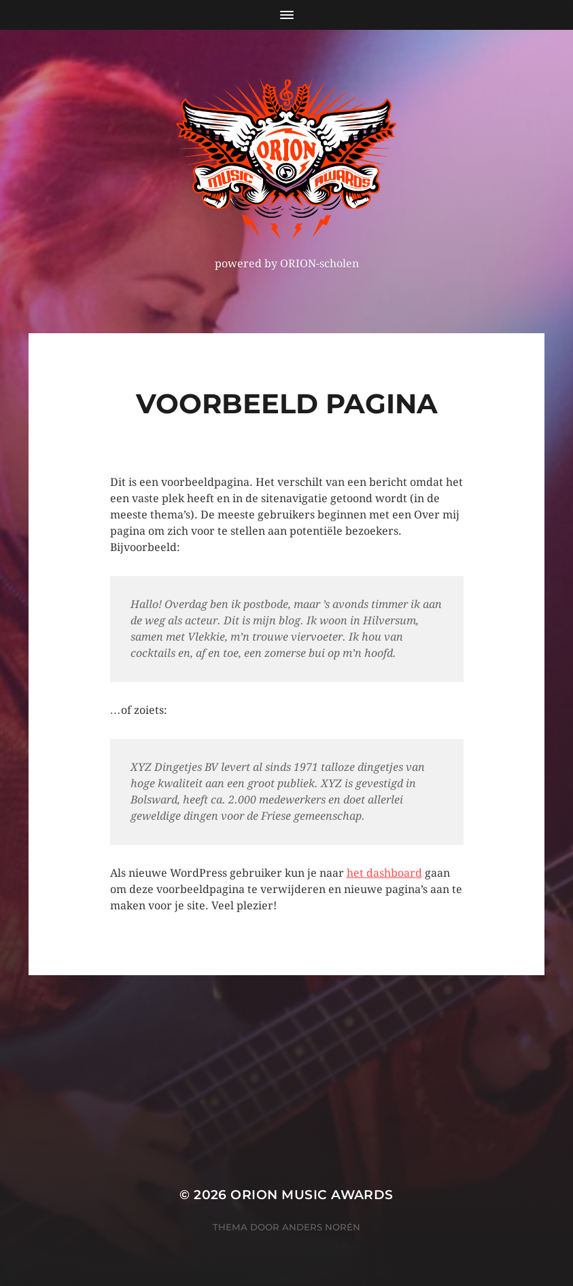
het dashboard (384, 873)
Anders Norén (321, 1227)
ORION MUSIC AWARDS (311, 1195)
